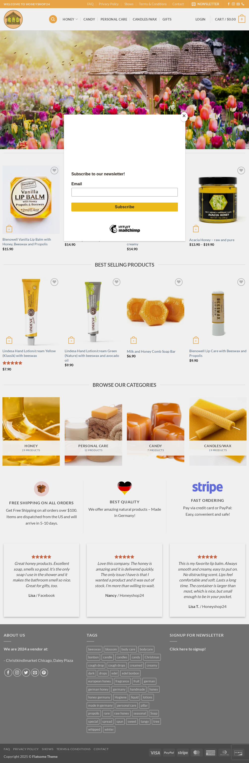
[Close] (184, 117)
